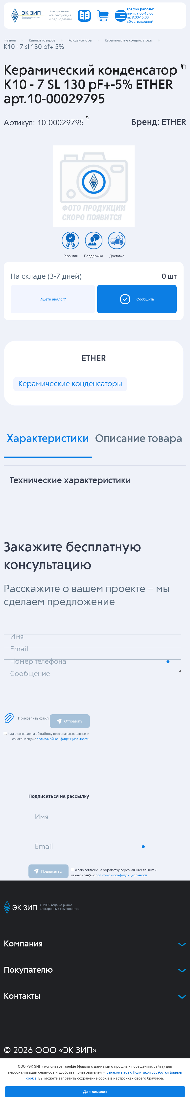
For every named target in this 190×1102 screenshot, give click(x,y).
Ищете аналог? (53, 299)
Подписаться (48, 871)
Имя (41, 817)
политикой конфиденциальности (63, 739)
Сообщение (30, 674)
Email (44, 846)
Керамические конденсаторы (70, 384)
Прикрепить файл (26, 718)
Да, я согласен (95, 1092)
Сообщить (137, 299)
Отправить (69, 721)
